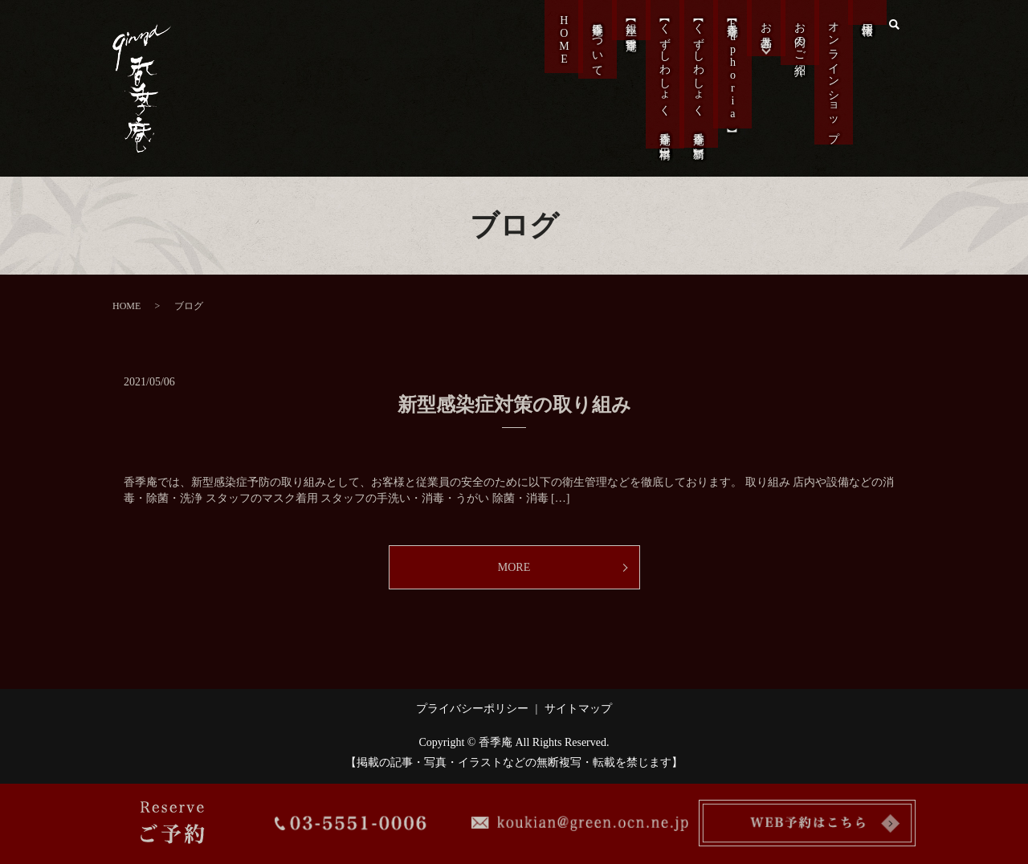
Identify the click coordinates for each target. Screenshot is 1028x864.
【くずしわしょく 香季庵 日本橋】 (663, 96)
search (894, 24)
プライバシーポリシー (472, 709)
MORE (514, 567)
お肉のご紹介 (798, 46)
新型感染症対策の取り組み (514, 404)
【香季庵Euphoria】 (730, 82)
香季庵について (595, 54)
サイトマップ (578, 709)
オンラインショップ (832, 88)
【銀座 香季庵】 (629, 35)
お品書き (764, 37)
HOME (562, 48)
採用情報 (865, 24)
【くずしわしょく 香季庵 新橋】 (697, 95)
